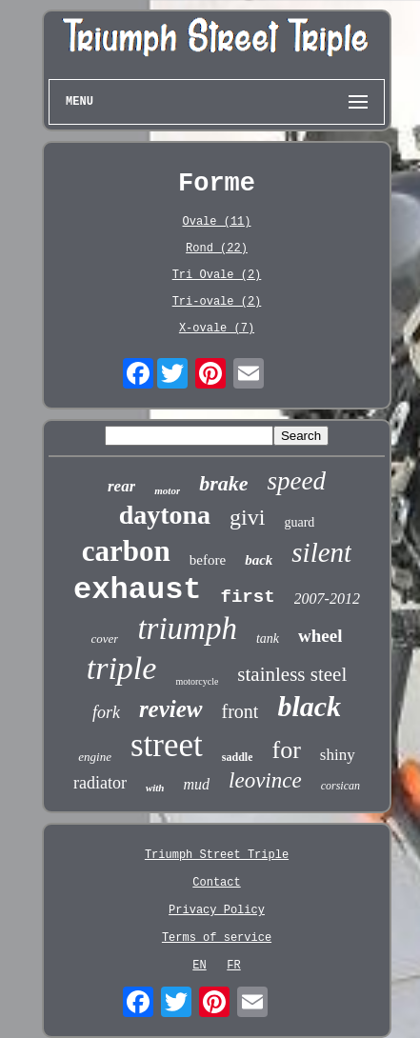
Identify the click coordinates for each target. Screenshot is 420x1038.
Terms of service (216, 938)
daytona (164, 514)
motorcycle (196, 681)
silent (321, 552)
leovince (265, 780)
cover (105, 638)
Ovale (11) (216, 222)
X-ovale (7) (216, 328)
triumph (187, 628)
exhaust (137, 590)
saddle (237, 757)
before (208, 560)
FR (233, 965)
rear (121, 486)
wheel (320, 636)
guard (299, 522)
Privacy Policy (217, 910)
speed (297, 481)
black (309, 706)
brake (223, 483)
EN (199, 965)
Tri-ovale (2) (217, 302)
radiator (100, 782)
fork (106, 712)
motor (167, 490)
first (248, 597)
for (285, 750)
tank (267, 638)
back (258, 560)
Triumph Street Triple (217, 855)
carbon (126, 551)
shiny (337, 755)
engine (94, 756)
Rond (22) (217, 248)
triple (122, 668)
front (240, 711)
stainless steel (292, 674)
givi (247, 517)
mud (197, 784)
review (171, 709)
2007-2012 (327, 598)
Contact (216, 882)
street (166, 745)
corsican (340, 785)
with (155, 787)
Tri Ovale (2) (217, 275)
